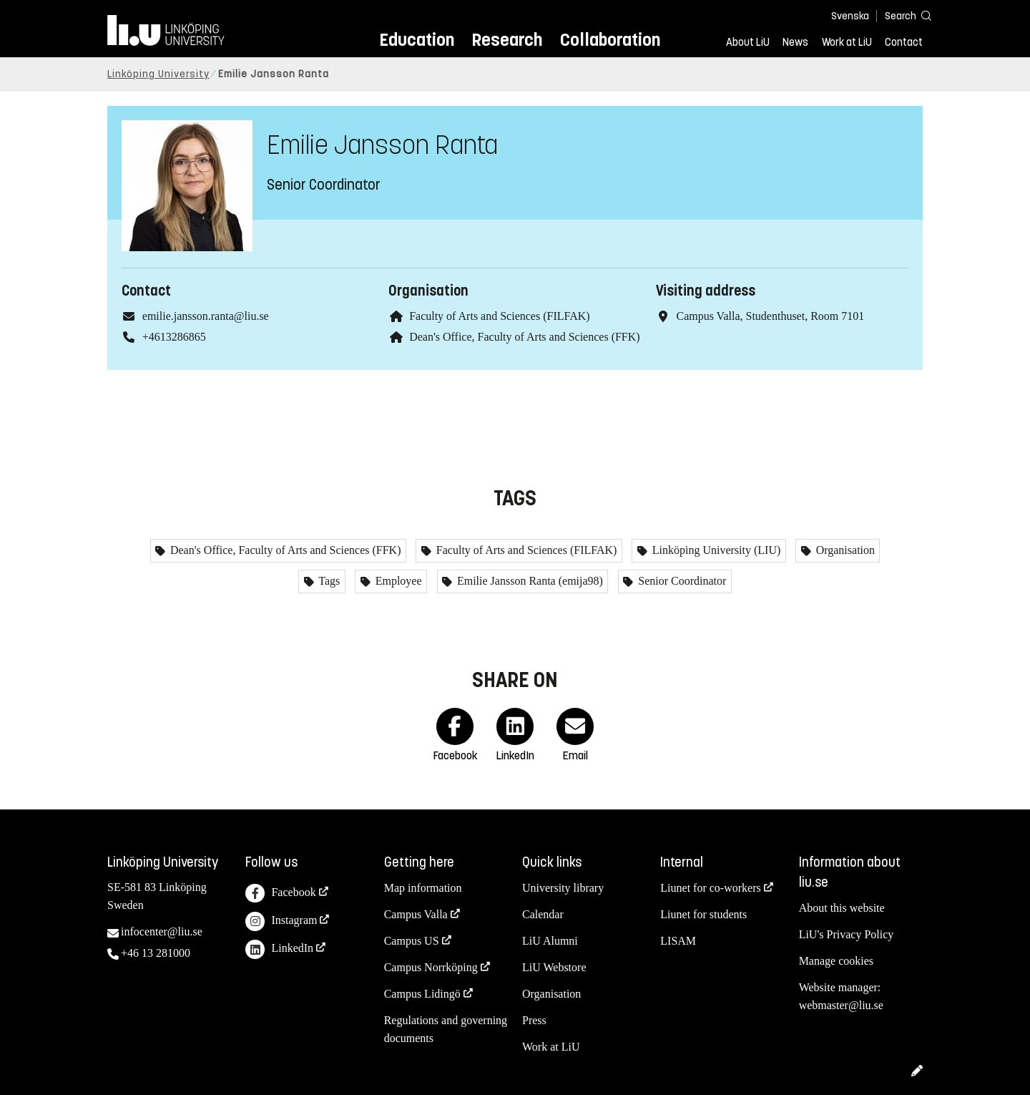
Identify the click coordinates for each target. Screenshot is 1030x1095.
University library (563, 888)
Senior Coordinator (680, 581)
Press (534, 1020)
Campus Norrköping (431, 967)
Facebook (280, 893)
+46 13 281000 (155, 953)
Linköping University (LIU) (715, 550)
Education (416, 40)
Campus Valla (416, 914)
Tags (328, 581)
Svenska (850, 16)
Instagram (281, 921)
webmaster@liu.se (841, 1005)
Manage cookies (836, 961)
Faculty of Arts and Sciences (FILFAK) (499, 316)
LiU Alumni (550, 941)
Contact (904, 42)
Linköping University (158, 74)
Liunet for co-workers (710, 888)
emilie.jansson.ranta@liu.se (205, 316)
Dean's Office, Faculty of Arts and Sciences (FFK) (524, 337)
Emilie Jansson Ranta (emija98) (528, 581)
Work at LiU (847, 42)
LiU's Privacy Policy (846, 934)
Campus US (411, 941)
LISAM (678, 941)
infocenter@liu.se (161, 931)
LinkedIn (279, 949)
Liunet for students (703, 914)
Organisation (844, 550)
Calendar (543, 914)
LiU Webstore (554, 967)
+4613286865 (174, 337)
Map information (423, 888)
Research (506, 40)
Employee (397, 581)
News (795, 42)
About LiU (748, 42)
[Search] (901, 15)
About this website (842, 908)
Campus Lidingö (422, 994)
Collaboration (610, 40)
